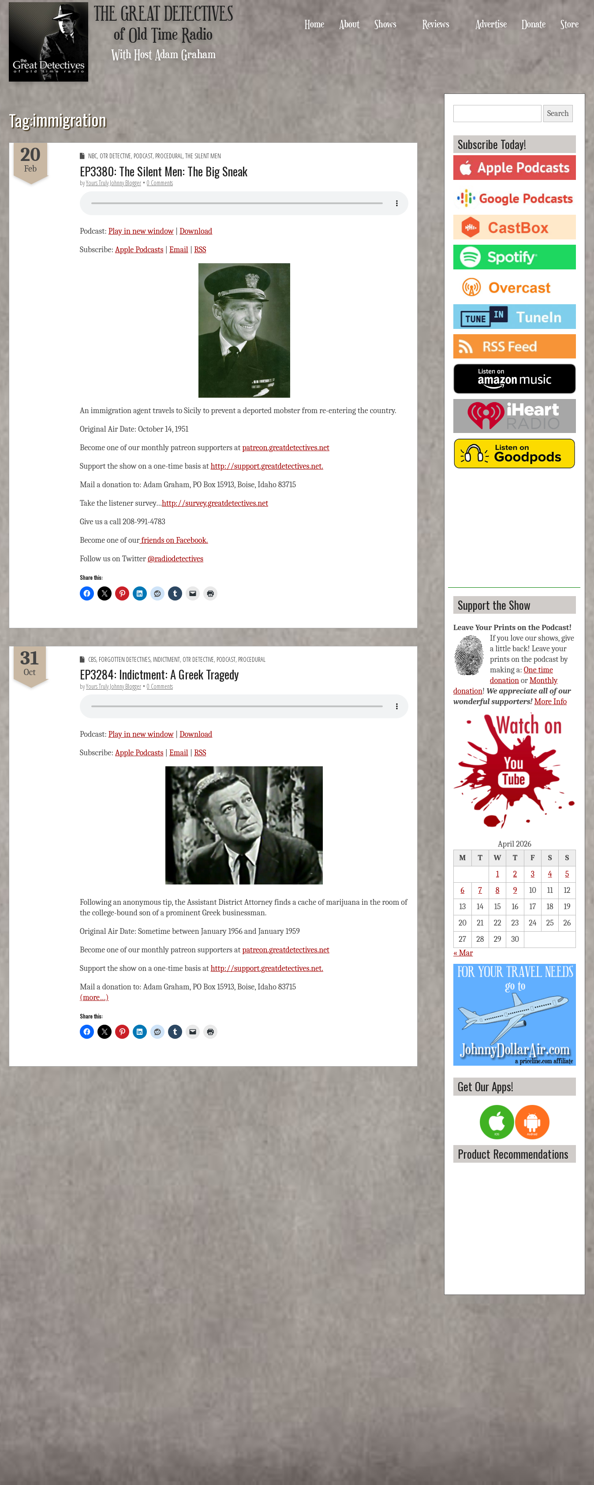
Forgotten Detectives (124, 659)
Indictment (166, 659)
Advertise (491, 23)
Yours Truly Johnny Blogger (113, 183)
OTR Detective (115, 156)
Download (195, 231)
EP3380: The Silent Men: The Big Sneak (163, 171)
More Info (550, 701)
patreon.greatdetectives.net (285, 447)
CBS (92, 659)
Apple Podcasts (139, 249)
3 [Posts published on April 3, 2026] (532, 874)
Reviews (435, 23)
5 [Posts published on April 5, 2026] (567, 874)
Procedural (169, 156)
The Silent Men (203, 156)
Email (178, 249)
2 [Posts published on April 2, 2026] (515, 874)
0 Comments (160, 183)
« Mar (463, 953)
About (349, 23)
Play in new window (141, 231)
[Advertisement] (514, 533)
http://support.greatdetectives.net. (267, 466)
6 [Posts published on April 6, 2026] (462, 890)
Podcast (143, 156)
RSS (200, 249)
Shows (385, 23)
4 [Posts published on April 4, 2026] (550, 874)
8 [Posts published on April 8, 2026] (498, 890)
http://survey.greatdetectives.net (215, 503)
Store (569, 23)
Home (314, 23)
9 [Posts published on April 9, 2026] (515, 890)
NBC (92, 156)
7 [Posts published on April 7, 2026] (480, 890)
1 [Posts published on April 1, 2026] (497, 874)
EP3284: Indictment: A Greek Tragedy (159, 674)
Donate (533, 23)
